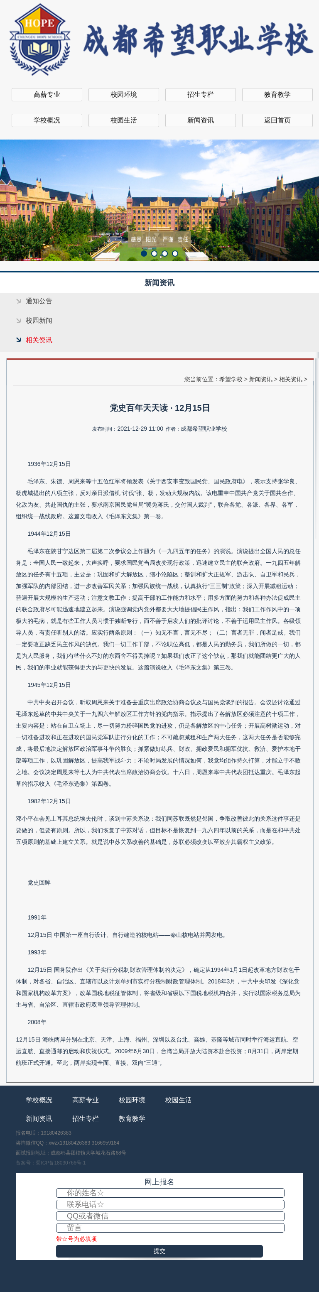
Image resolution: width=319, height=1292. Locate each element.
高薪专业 (47, 94)
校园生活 (123, 120)
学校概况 (47, 120)
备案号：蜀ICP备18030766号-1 (51, 1163)
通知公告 (39, 300)
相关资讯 (39, 339)
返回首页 (277, 120)
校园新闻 (39, 320)
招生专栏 (200, 94)
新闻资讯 (200, 120)
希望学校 (231, 379)
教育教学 (277, 94)
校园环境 (123, 94)
